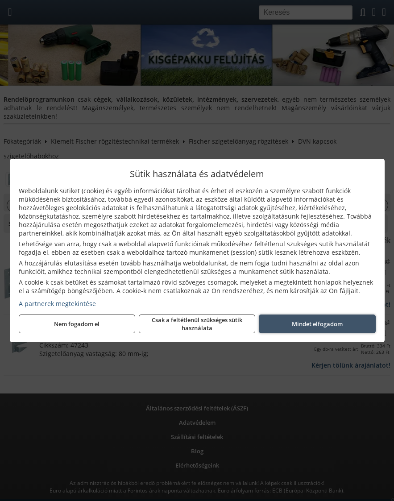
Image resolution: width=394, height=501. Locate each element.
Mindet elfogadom (317, 324)
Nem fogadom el (77, 324)
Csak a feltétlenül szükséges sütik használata (197, 324)
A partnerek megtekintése (57, 303)
